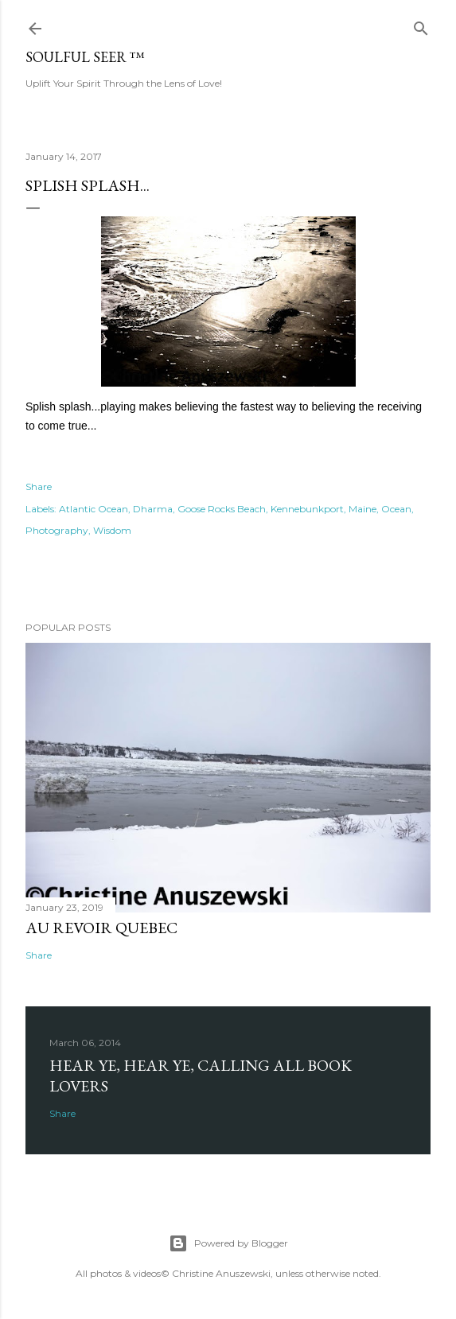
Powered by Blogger (228, 1243)
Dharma (153, 509)
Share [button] (38, 486)
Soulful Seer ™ (85, 57)
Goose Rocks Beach (221, 509)
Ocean (396, 509)
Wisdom (112, 530)
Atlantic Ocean (93, 509)
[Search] (421, 25)
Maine (362, 509)
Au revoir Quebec (101, 927)
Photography (56, 530)
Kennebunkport (307, 509)
